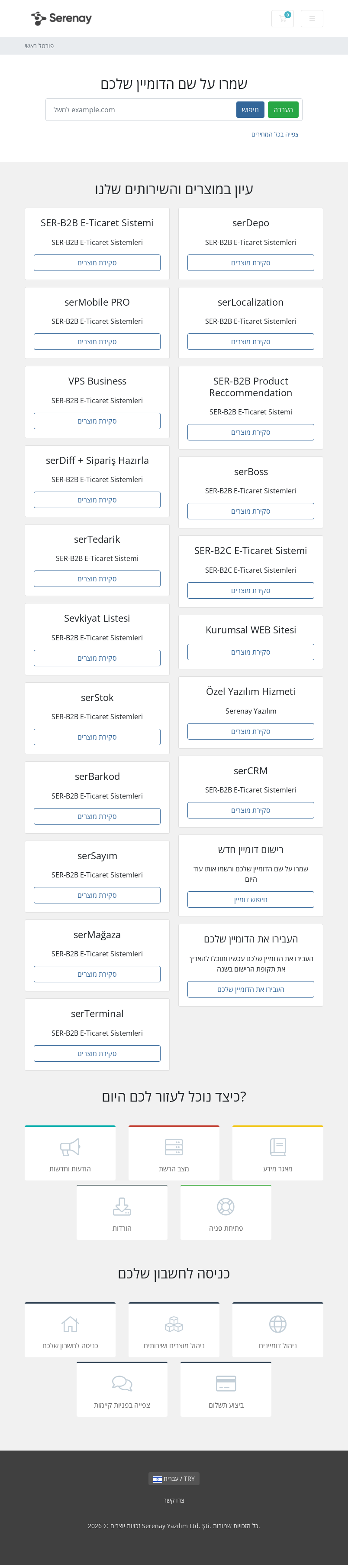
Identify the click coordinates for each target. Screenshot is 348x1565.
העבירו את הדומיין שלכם (250, 989)
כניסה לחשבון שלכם (70, 1331)
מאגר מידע (277, 1154)
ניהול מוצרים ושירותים (174, 1331)
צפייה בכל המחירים (275, 134)
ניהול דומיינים (277, 1331)
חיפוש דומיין (250, 899)
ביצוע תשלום (225, 1391)
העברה (283, 109)
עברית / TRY (174, 1478)
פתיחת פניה (225, 1214)
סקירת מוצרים (97, 262)
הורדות (122, 1214)
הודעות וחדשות (70, 1154)
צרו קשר (174, 1500)
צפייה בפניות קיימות (122, 1391)
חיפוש (250, 109)
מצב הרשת (174, 1154)
